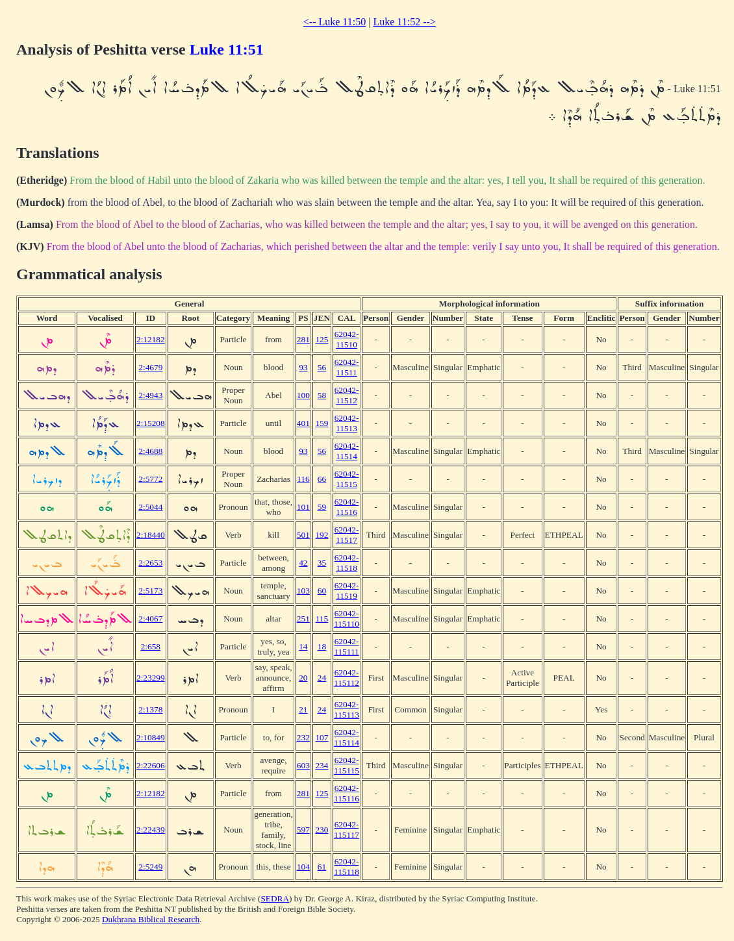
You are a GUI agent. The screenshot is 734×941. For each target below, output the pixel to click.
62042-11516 (347, 507)
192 (321, 535)
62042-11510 (347, 339)
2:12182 (150, 339)
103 (303, 591)
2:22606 (150, 765)
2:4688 (150, 451)
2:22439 (150, 829)
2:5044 (150, 507)
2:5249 (150, 867)
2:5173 (150, 591)
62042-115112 (346, 678)
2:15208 (150, 423)
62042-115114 (346, 737)
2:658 (150, 646)
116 (303, 479)
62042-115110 (346, 619)
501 (303, 535)
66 (322, 479)
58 (322, 395)
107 (321, 737)
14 (303, 646)
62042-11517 (347, 535)
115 (322, 618)
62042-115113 (346, 709)
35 (322, 563)
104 (303, 867)
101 (303, 507)
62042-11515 (347, 479)
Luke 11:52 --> (404, 21)
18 (322, 646)
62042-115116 (346, 793)
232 (303, 737)
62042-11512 (347, 395)
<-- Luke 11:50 (334, 21)
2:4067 (150, 618)
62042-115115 (346, 765)
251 (303, 618)
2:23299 (150, 678)
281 (303, 339)
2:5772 (150, 479)
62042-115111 (346, 646)
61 (322, 867)
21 (303, 709)
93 (303, 367)
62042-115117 (346, 830)
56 (322, 367)
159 (321, 423)
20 (303, 678)
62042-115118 (346, 867)
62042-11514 (347, 451)
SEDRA (274, 898)
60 (322, 591)
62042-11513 (347, 423)
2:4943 (150, 395)
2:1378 (150, 709)
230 (321, 829)
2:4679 (150, 367)
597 (303, 829)
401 (303, 423)
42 (303, 563)
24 (322, 678)
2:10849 (150, 737)
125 (321, 339)
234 (321, 765)
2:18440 (150, 535)
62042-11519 (347, 591)
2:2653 (150, 563)
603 (303, 765)
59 (322, 507)
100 (303, 395)
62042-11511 (347, 367)
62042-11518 (347, 563)
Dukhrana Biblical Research (150, 919)
